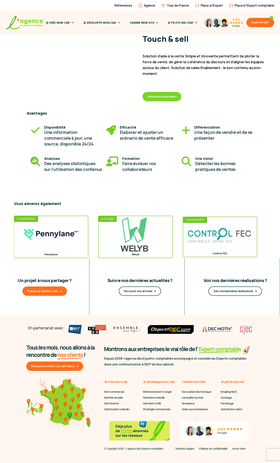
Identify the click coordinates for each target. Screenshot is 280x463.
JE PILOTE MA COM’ (183, 22)
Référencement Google (157, 392)
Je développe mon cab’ (102, 22)
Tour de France (175, 5)
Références (120, 5)
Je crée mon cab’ (60, 22)
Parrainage (227, 403)
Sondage (226, 397)
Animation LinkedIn (154, 397)
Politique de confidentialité (213, 448)
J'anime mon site (144, 22)
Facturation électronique (196, 392)
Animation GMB (152, 403)
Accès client (238, 448)
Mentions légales (185, 448)
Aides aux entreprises (195, 409)
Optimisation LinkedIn (116, 409)
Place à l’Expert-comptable (251, 5)
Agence (146, 5)
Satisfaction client (231, 409)
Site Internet (111, 403)
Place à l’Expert (209, 5)
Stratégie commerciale (156, 409)
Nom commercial (114, 392)
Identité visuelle (113, 397)
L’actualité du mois (192, 397)
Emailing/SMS (229, 392)
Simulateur (188, 403)
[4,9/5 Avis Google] (223, 22)
